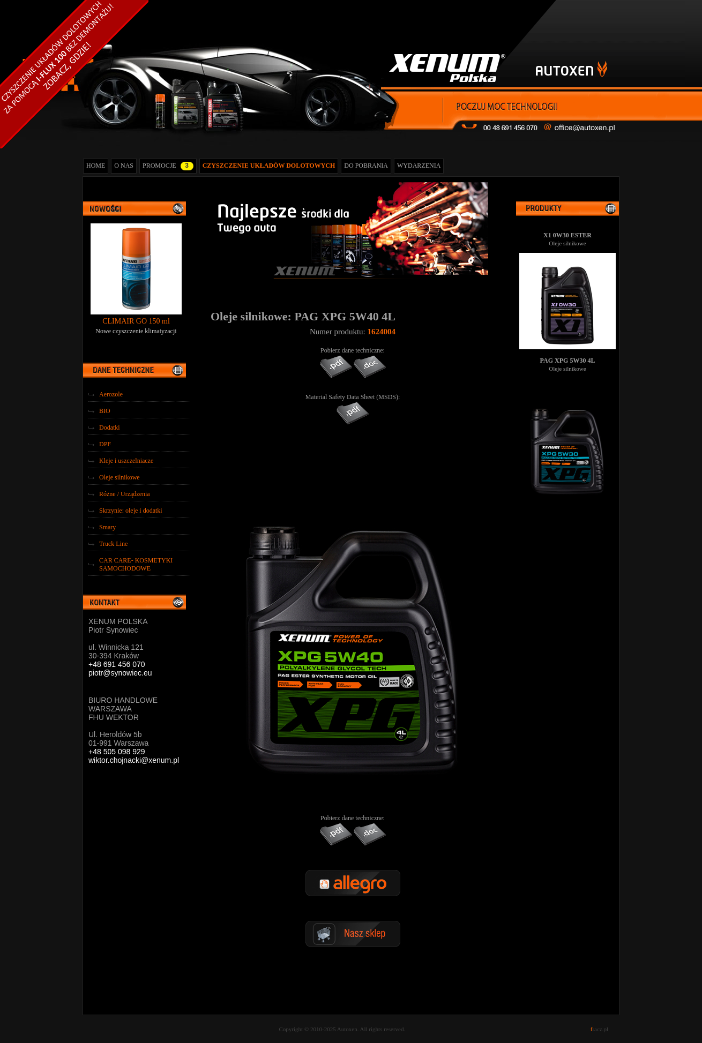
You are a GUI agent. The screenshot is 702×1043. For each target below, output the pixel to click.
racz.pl (599, 1029)
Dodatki (109, 427)
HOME (95, 165)
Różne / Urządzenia (124, 494)
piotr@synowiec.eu (120, 673)
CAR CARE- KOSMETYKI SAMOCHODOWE (136, 564)
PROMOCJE (168, 166)
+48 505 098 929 (116, 751)
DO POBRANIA (366, 165)
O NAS (123, 165)
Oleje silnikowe (119, 477)
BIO (104, 411)
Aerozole (111, 394)
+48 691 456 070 (116, 664)
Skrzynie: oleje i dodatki (130, 510)
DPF (105, 444)
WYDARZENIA (418, 165)
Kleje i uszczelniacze (126, 460)
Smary (107, 527)
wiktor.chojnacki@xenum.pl (133, 760)
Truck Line (113, 543)
